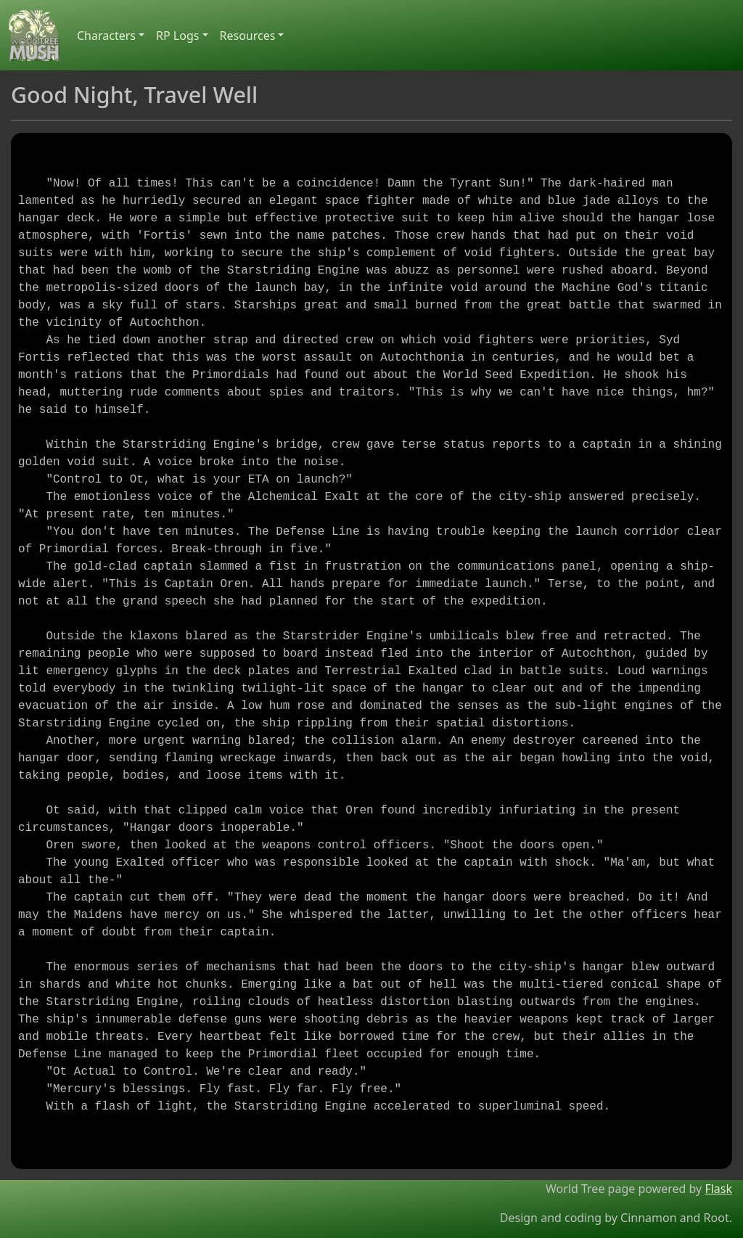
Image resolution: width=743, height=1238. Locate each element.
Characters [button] (106, 36)
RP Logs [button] (177, 36)
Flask (718, 1189)
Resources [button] (248, 36)
